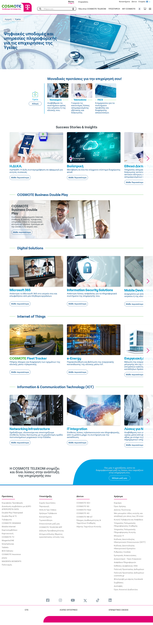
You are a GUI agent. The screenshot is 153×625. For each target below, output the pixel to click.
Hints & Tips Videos (47, 510)
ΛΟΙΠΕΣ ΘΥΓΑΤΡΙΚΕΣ (68, 610)
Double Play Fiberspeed (12, 512)
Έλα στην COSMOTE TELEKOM (92, 9)
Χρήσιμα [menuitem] (118, 496)
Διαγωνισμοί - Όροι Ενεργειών (127, 559)
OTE (26, 610)
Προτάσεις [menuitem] (7, 496)
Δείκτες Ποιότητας (122, 510)
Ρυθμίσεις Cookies (122, 552)
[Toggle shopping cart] (146, 8)
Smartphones (8, 544)
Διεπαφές (118, 586)
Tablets (5, 547)
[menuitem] (47, 600)
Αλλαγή (35, 103)
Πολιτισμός (7, 564)
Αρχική (8, 19)
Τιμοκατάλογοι (45, 520)
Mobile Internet (9, 526)
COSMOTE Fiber (83, 510)
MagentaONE (8, 540)
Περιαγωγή (44, 506)
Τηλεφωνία (7, 519)
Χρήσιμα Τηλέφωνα (48, 513)
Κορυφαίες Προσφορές (12, 503)
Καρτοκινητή (7, 533)
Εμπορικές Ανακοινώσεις (125, 555)
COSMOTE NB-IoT (84, 516)
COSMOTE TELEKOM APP (50, 527)
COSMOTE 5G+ (83, 503)
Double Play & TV (9, 516)
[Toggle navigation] (149, 9)
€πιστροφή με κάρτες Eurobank (128, 579)
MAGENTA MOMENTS (11, 561)
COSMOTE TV (8, 537)
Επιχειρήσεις (83, 2)
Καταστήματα (124, 1)
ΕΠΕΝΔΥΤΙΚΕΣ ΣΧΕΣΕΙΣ (118, 610)
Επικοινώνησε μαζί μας (49, 523)
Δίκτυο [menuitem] (80, 496)
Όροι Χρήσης (120, 506)
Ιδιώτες (71, 2)
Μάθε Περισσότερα (20, 177)
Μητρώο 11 (119, 536)
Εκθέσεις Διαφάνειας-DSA (126, 566)
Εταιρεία (142, 1)
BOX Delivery (7, 551)
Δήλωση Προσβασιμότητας (51, 530)
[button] (139, 8)
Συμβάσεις (118, 582)
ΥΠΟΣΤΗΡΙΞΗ (114, 9)
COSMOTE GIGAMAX (11, 523)
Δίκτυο (134, 1)
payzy (4, 558)
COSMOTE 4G (82, 513)
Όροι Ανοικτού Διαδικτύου (126, 589)
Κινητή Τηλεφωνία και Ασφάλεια (128, 519)
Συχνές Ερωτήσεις (47, 503)
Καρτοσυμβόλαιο (9, 530)
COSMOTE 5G (82, 506)
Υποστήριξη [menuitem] (45, 496)
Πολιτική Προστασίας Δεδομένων (129, 569)
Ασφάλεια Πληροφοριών (125, 562)
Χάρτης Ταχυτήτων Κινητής (88, 526)
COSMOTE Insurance (11, 554)
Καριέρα (117, 503)
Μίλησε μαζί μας (119, 478)
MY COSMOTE (128, 9)
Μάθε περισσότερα (22, 232)
